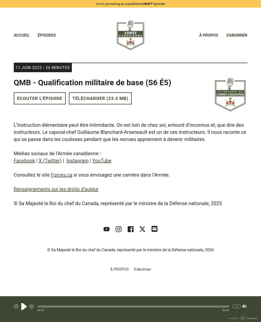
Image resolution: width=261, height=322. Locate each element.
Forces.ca (61, 175)
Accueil (22, 35)
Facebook (24, 161)
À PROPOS (208, 35)
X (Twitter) (50, 161)
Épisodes (47, 35)
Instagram (77, 161)
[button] (133, 307)
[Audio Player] (130, 309)
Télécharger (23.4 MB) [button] (100, 98)
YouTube (101, 161)
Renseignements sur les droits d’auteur (56, 189)
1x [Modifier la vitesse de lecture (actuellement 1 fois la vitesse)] (236, 306)
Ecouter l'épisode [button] (39, 98)
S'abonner (236, 35)
